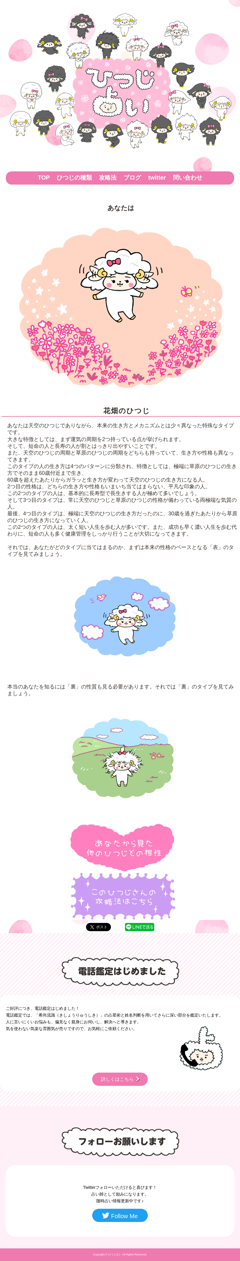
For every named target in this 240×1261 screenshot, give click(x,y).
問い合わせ (187, 177)
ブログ (132, 177)
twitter (157, 177)
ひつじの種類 (74, 177)
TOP (44, 177)
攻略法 (107, 177)
